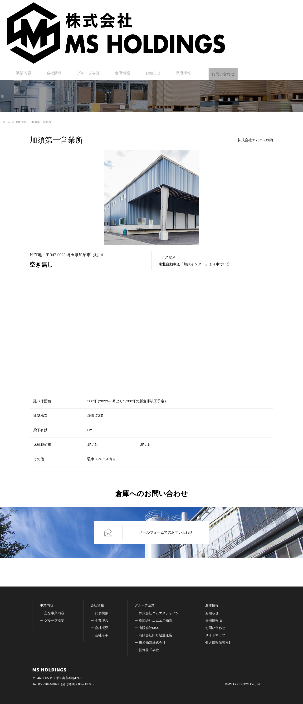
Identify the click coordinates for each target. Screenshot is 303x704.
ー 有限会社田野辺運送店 (153, 635)
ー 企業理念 (99, 620)
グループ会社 (162, 8)
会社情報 (132, 8)
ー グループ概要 (52, 620)
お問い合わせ (285, 8)
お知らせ (218, 8)
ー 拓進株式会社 (147, 650)
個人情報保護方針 (218, 642)
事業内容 (106, 8)
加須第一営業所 (43, 122)
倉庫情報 (192, 8)
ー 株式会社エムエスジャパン (157, 613)
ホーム (6, 122)
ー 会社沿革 (99, 635)
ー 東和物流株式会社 (150, 642)
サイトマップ (215, 635)
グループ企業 (145, 605)
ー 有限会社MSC (147, 628)
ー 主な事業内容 (52, 613)
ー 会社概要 (99, 628)
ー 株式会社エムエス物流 (153, 620)
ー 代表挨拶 (99, 613)
